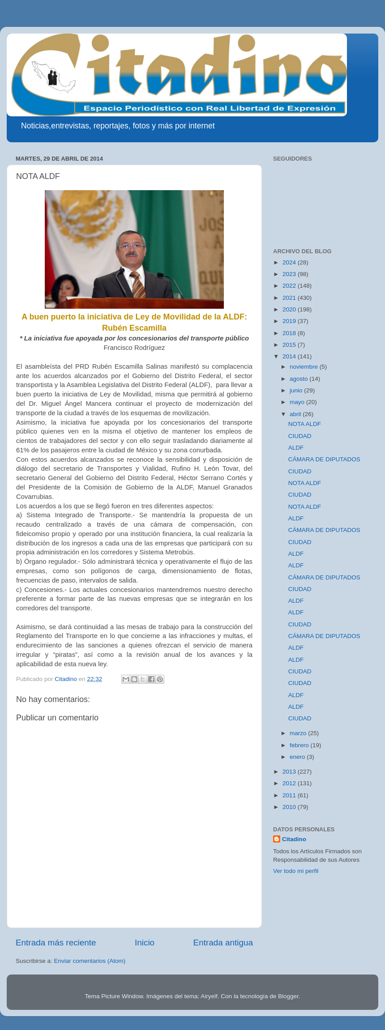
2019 (290, 321)
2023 (290, 274)
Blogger (288, 996)
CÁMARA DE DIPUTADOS (324, 459)
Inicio (144, 942)
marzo (299, 733)
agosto (299, 378)
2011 (290, 795)
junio (297, 390)
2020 (290, 309)
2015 (290, 344)
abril (296, 414)
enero (298, 756)
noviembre (305, 366)
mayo (298, 402)
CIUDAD (300, 436)
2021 (290, 297)
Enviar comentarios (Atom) (90, 961)
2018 (290, 333)
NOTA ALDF (304, 424)
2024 (290, 262)
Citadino (294, 839)
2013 (290, 771)
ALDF (296, 447)
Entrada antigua (223, 942)
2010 (290, 807)
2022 (290, 285)
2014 (290, 356)
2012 (290, 783)
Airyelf (209, 996)
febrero (300, 745)
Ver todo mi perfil (295, 871)
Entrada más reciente (56, 942)
